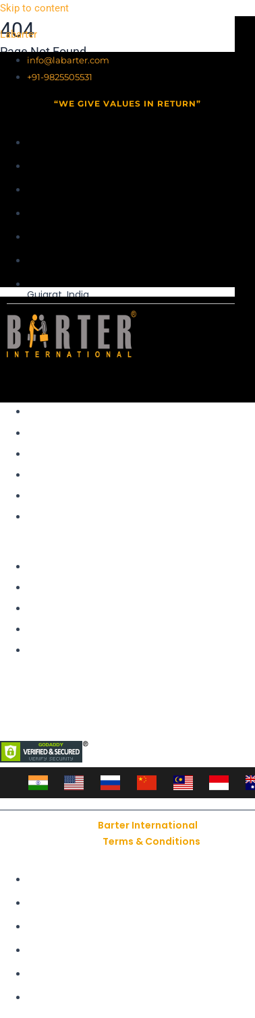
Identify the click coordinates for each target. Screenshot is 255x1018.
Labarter (18, 34)
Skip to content (34, 8)
